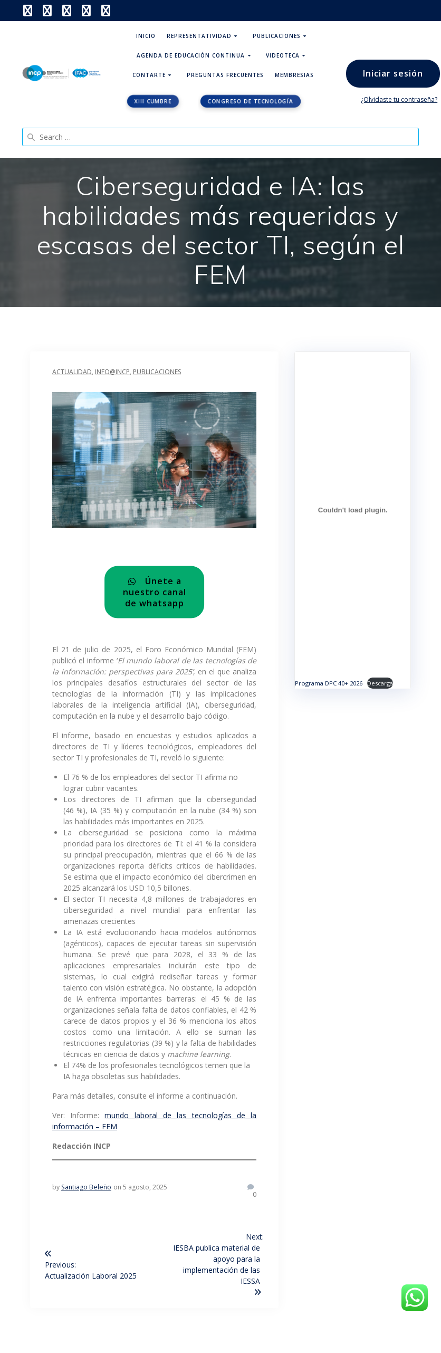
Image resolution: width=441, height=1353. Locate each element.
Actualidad (72, 371)
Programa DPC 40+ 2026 (328, 683)
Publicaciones (277, 36)
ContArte (149, 75)
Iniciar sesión (393, 73)
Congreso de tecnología (251, 101)
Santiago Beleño (86, 1187)
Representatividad (199, 36)
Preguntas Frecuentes (225, 75)
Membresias (294, 75)
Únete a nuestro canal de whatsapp (154, 592)
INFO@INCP (112, 371)
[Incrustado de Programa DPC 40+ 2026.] (352, 510)
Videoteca (283, 55)
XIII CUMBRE (153, 101)
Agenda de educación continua (191, 55)
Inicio (146, 36)
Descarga (380, 683)
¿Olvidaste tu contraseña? (399, 99)
